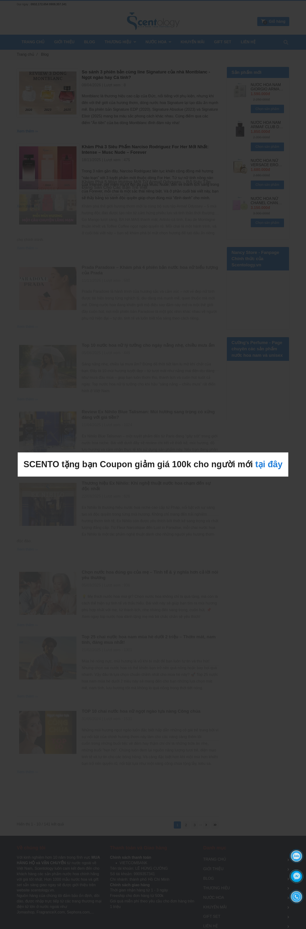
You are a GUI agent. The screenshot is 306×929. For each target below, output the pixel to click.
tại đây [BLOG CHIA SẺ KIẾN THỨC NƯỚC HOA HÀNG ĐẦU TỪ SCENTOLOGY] (269, 464)
